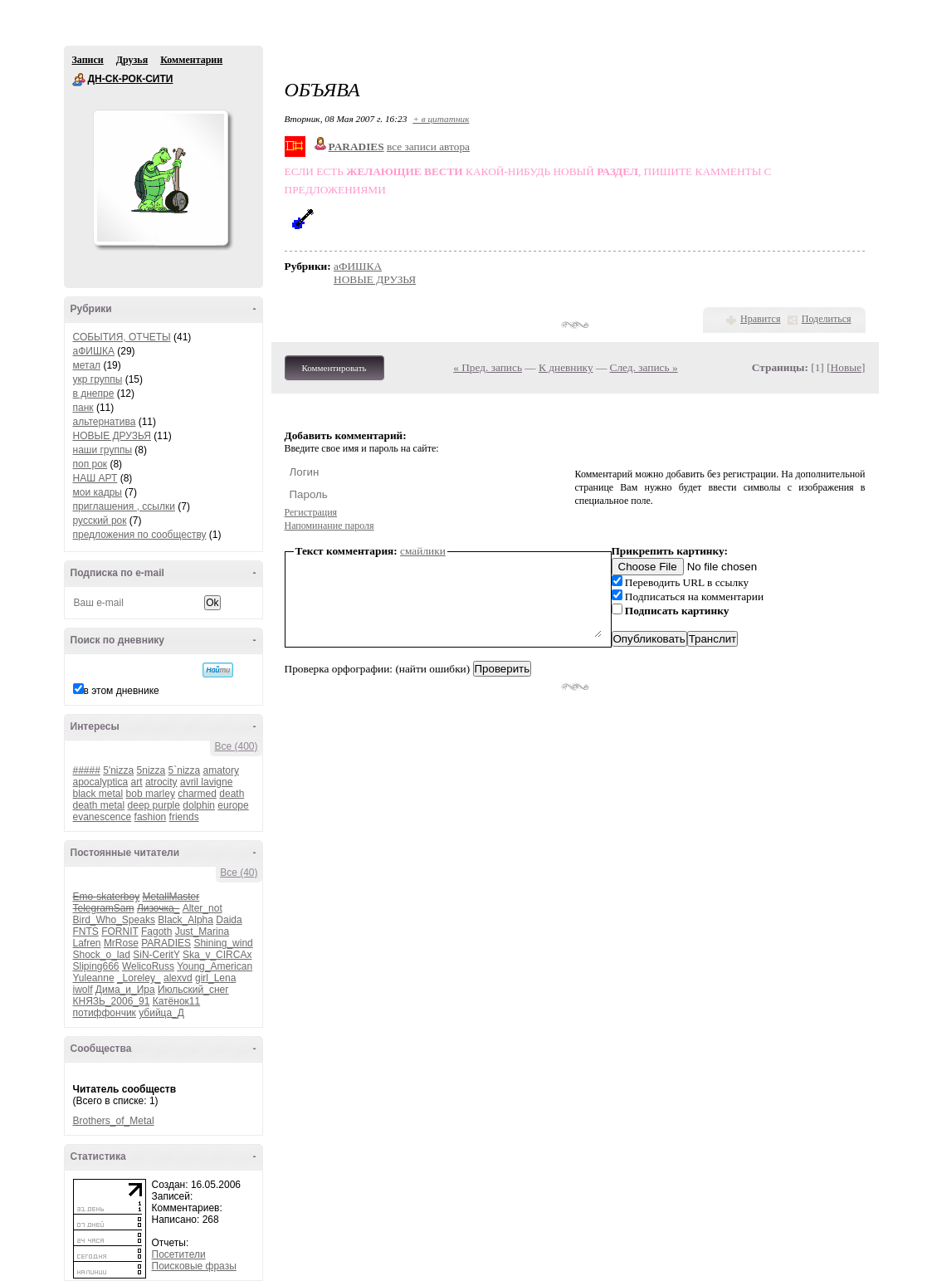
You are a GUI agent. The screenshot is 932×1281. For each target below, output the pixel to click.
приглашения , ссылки (124, 506)
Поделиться (826, 319)
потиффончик (104, 1013)
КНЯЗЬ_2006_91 (111, 1001)
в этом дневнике (121, 691)
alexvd (178, 978)
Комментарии (191, 60)
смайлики (423, 551)
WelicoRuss (148, 966)
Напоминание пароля (329, 525)
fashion (150, 817)
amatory (221, 770)
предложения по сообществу (140, 534)
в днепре (94, 393)
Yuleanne (94, 978)
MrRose (121, 943)
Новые (846, 367)
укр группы (98, 379)
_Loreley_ (139, 978)
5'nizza (118, 770)
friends (184, 817)
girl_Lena (215, 978)
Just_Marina (202, 931)
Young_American (214, 966)
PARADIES (166, 943)
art (137, 782)
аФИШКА (94, 351)
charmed (197, 793)
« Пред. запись (487, 367)
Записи (88, 60)
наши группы (103, 450)
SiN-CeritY (156, 955)
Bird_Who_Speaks (114, 920)
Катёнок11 (176, 1001)
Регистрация (311, 512)
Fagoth (156, 931)
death (231, 793)
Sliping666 (96, 966)
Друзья (132, 60)
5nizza (151, 770)
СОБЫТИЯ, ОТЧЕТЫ (122, 337)
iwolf (83, 989)
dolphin (199, 805)
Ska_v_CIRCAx (217, 955)
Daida (229, 920)
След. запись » (644, 367)
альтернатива (104, 422)
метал (87, 365)
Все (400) (235, 746)
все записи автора (428, 146)
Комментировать (334, 368)
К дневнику (566, 367)
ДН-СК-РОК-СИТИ (78, 79)
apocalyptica (101, 782)
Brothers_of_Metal (113, 1121)
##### (86, 770)
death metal (99, 805)
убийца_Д (161, 1013)
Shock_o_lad (101, 955)
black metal (98, 793)
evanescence (102, 817)
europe (232, 805)
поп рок (90, 464)
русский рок (100, 520)
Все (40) (238, 872)
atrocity (161, 782)
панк (83, 407)
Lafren (87, 943)
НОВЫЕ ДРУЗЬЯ (112, 436)
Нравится (760, 319)
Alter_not (202, 908)
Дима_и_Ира (125, 989)
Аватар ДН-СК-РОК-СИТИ (160, 177)
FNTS (86, 931)
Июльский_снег (193, 989)
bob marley (150, 793)
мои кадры (97, 492)
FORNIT (119, 931)
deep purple (154, 805)
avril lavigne (206, 782)
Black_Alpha (185, 920)
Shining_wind (222, 943)
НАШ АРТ (95, 478)
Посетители (179, 1254)
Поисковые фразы (194, 1266)
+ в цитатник (440, 119)
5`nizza (184, 770)
